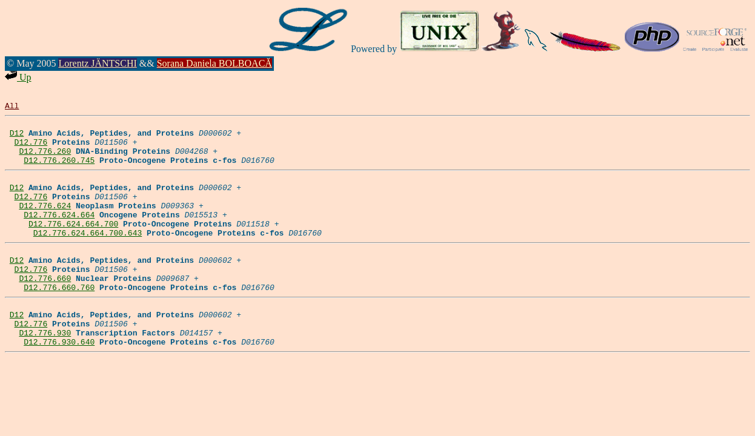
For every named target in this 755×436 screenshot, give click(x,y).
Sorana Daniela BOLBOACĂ (214, 63)
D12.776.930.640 (59, 383)
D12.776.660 (45, 308)
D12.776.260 (45, 159)
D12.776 (31, 149)
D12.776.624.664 (59, 234)
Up (18, 77)
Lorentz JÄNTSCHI (97, 63)
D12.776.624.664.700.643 (87, 256)
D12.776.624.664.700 (73, 245)
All (12, 107)
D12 (17, 138)
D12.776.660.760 (59, 319)
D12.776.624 (45, 223)
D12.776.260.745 (59, 170)
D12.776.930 (45, 372)
